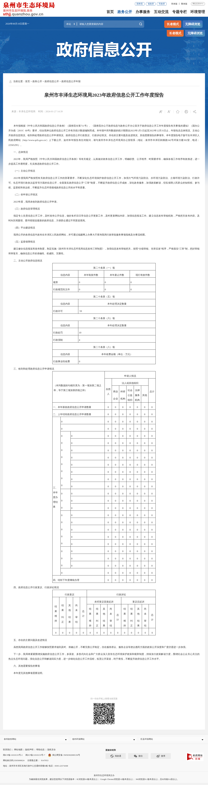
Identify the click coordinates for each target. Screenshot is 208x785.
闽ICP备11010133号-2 (13, 757)
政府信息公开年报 (71, 81)
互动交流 (161, 12)
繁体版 (184, 4)
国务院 (140, 4)
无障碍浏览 (192, 24)
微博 (160, 758)
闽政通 (115, 758)
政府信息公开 (52, 81)
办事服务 (143, 12)
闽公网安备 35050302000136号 (64, 757)
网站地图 (18, 751)
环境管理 (197, 12)
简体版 (174, 4)
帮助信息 (40, 751)
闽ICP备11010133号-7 (35, 757)
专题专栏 (179, 12)
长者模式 (173, 24)
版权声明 (29, 751)
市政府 (162, 4)
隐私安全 (51, 751)
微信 (138, 758)
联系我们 (7, 751)
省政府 (151, 4)
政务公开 (124, 12)
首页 (110, 12)
